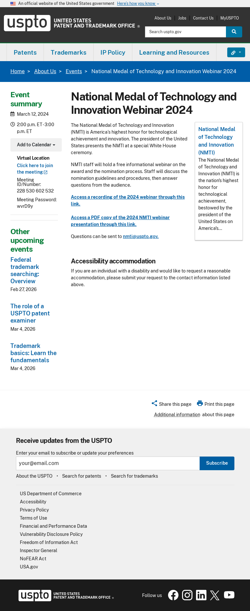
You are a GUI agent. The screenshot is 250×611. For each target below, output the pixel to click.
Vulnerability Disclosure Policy (51, 534)
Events (74, 71)
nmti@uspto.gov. (141, 236)
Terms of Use (33, 518)
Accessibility (33, 501)
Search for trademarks (134, 476)
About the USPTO (34, 476)
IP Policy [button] (112, 52)
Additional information (177, 414)
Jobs (182, 18)
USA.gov (29, 566)
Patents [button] (25, 52)
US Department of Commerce (51, 493)
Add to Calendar (35, 145)
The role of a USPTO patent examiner (30, 313)
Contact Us (203, 18)
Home (17, 71)
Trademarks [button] (68, 52)
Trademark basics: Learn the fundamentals (33, 353)
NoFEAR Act (33, 558)
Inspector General (38, 550)
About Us (162, 18)
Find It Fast (231, 52)
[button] (171, 405)
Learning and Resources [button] (174, 52)
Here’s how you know (138, 4)
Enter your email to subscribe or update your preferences (75, 453)
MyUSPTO (229, 18)
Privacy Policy (34, 509)
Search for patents (81, 476)
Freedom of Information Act (49, 542)
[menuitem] (25, 52)
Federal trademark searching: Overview (24, 270)
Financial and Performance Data (53, 526)
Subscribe (217, 463)
